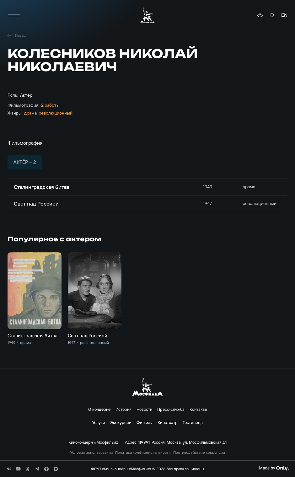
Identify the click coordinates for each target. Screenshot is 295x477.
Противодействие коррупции (199, 452)
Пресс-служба (171, 409)
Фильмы (145, 422)
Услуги (98, 422)
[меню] (14, 15)
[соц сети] (8, 468)
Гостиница (193, 422)
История (123, 409)
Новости (144, 409)
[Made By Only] (274, 468)
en (284, 15)
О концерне (99, 409)
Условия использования (91, 452)
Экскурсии (120, 422)
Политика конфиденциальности (143, 452)
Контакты (198, 409)
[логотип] (147, 15)
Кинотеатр (168, 422)
